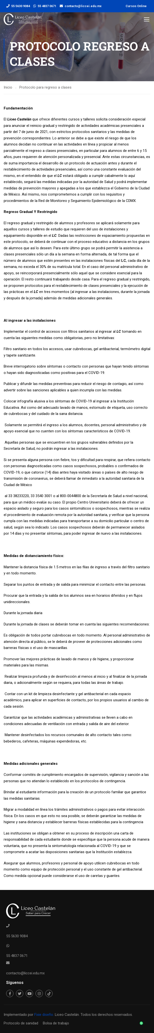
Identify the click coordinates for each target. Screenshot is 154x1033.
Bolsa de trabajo (56, 1023)
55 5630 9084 (20, 6)
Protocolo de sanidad (21, 1023)
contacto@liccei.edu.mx (83, 6)
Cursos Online (136, 6)
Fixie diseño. (43, 1014)
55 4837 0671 (47, 6)
